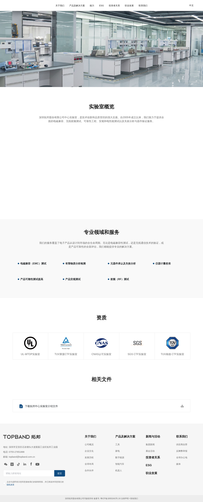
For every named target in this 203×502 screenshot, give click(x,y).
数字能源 (119, 457)
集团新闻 (150, 444)
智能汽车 (119, 464)
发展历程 (89, 457)
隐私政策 (10, 485)
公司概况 (89, 444)
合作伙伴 (89, 470)
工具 (117, 444)
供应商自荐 (181, 444)
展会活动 (150, 451)
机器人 (118, 470)
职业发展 (129, 5)
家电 (117, 451)
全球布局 (89, 464)
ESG (101, 5)
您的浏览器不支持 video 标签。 (101, 170)
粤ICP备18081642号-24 (110, 498)
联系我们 (143, 5)
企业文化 (89, 451)
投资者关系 (114, 5)
